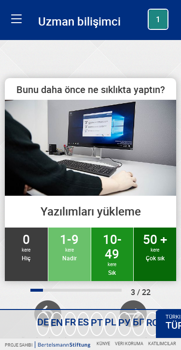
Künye (103, 343)
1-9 (69, 246)
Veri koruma (129, 343)
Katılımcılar (162, 343)
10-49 (112, 253)
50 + (155, 246)
